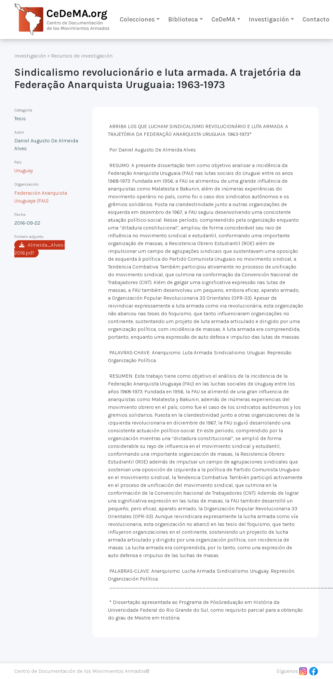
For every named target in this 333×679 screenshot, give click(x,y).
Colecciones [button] (137, 19)
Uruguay (23, 170)
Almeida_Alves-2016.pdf (39, 249)
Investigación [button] (269, 19)
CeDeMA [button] (223, 19)
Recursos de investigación (82, 56)
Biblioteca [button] (183, 19)
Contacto (315, 19)
